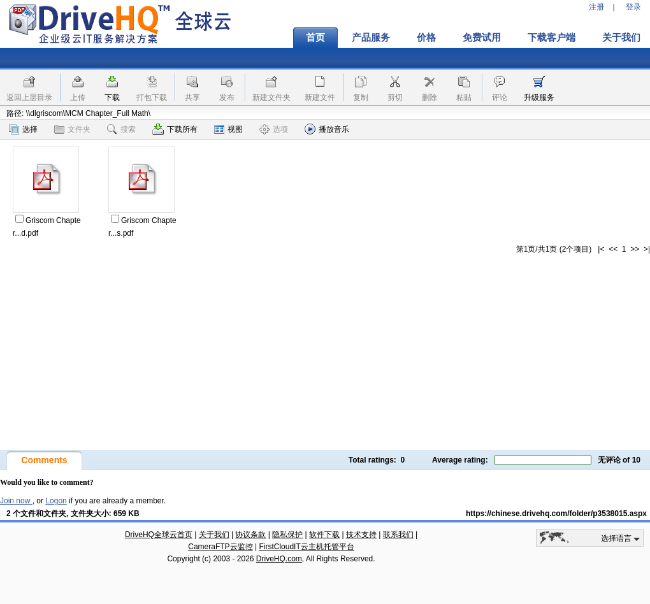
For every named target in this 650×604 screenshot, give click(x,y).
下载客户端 (551, 37)
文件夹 (72, 129)
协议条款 (250, 534)
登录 (633, 7)
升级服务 (539, 97)
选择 (23, 129)
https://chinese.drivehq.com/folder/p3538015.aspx (556, 513)
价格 (426, 37)
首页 (315, 37)
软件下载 (324, 534)
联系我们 (398, 534)
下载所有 (175, 129)
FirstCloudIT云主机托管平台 (306, 546)
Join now (16, 500)
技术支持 (361, 534)
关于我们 (214, 534)
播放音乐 (327, 129)
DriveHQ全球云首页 (158, 534)
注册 (596, 7)
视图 (228, 129)
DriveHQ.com (279, 558)
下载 (112, 97)
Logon (55, 500)
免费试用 (482, 37)
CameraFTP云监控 (220, 546)
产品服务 (371, 37)
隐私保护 (287, 534)
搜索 (121, 129)
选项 (273, 129)
